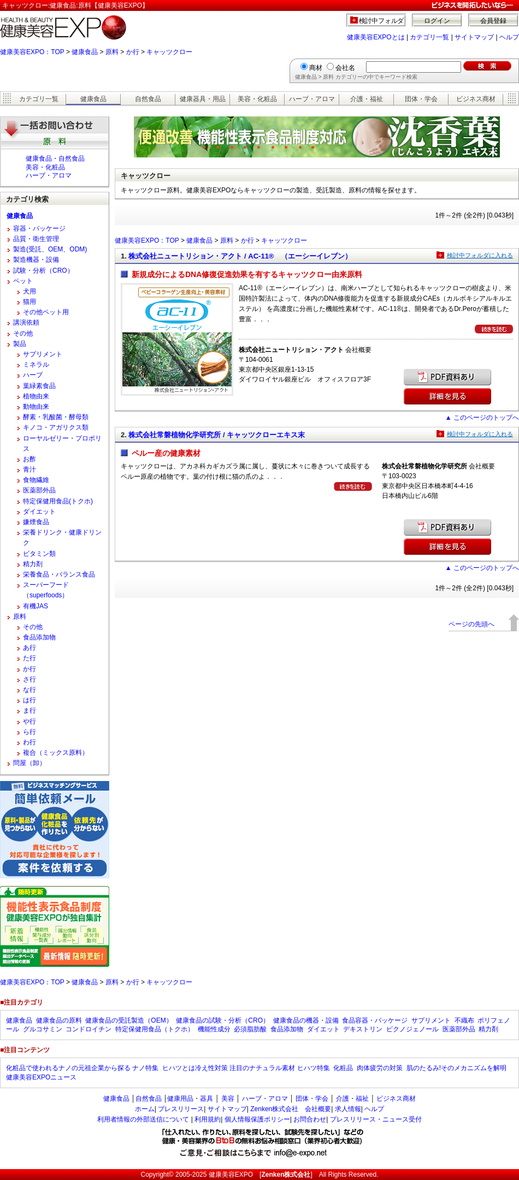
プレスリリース (181, 1109)
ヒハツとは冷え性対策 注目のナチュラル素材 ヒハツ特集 (246, 1068)
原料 (112, 52)
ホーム (145, 1109)
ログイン (437, 21)
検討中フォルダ (381, 21)
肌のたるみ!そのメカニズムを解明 (456, 1068)
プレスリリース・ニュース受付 (376, 1119)
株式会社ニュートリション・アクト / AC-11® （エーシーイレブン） (240, 256)
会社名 (345, 68)
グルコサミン (42, 1029)
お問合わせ (309, 1119)
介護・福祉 (366, 99)
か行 (132, 52)
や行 (29, 721)
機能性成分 (214, 1029)
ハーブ (33, 375)
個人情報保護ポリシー (257, 1119)
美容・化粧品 (257, 99)
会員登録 (493, 21)
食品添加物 (39, 637)
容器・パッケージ (39, 228)
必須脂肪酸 (250, 1029)
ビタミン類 (39, 553)
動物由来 (36, 406)
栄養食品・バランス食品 (59, 574)
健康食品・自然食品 (55, 158)
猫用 (29, 302)
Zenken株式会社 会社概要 (290, 1109)
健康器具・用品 (203, 99)
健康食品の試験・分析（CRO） (222, 1020)
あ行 (29, 647)
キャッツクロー (169, 52)
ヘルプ (509, 37)
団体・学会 (421, 99)
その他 (23, 333)
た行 (29, 658)
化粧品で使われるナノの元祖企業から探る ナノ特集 (82, 1068)
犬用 (29, 291)
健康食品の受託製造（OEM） (128, 1020)
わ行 (29, 742)
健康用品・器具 (190, 1098)
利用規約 (207, 1119)
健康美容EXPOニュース (41, 1077)
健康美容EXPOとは (375, 37)
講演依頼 (26, 322)
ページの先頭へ (471, 624)
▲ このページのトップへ (482, 417)
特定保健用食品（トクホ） (154, 1029)
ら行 (29, 732)
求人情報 (348, 1109)
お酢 (29, 459)
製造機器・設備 (36, 259)
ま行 (29, 710)
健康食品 (85, 52)
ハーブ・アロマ (312, 99)
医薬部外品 (39, 490)
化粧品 (343, 1068)
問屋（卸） (29, 763)
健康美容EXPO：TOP (32, 52)
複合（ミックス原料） (56, 752)
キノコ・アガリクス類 (56, 427)
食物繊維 (36, 480)
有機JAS (35, 606)
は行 (29, 700)
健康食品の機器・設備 (306, 1020)
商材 (315, 68)
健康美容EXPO (231, 1174)
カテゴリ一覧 (429, 37)
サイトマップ (474, 37)
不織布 (464, 1020)
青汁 (29, 469)
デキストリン (362, 1029)
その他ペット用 (46, 312)
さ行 (29, 679)
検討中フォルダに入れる (480, 255)
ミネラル (36, 364)
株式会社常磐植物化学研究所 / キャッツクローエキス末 (216, 435)
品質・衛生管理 (36, 239)
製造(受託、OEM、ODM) (50, 249)
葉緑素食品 (39, 386)
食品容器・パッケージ (375, 1020)
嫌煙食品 (36, 522)
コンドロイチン (88, 1029)
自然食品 (148, 99)
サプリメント (42, 354)
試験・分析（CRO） (43, 270)
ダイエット (39, 511)
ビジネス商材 (476, 99)
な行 (29, 690)
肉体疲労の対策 (380, 1068)
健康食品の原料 (59, 1020)
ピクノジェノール (412, 1029)
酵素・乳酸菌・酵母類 (56, 417)
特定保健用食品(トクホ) (58, 501)
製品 (19, 344)
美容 (227, 1098)
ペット (23, 281)
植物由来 (36, 396)
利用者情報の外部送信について (143, 1119)
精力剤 (33, 564)
